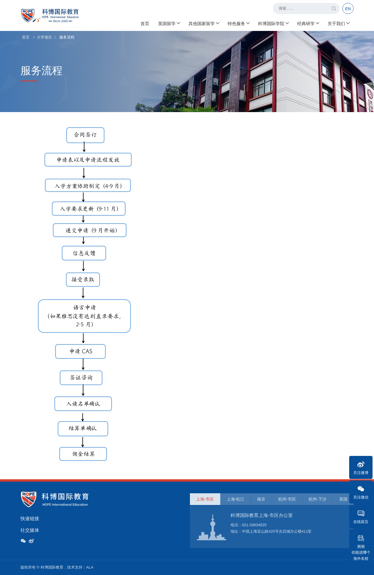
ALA (90, 567)
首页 (145, 23)
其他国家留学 (203, 23)
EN (348, 8)
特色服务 (238, 23)
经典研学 (308, 23)
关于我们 (338, 23)
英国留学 (169, 23)
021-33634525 (254, 525)
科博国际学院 (273, 23)
